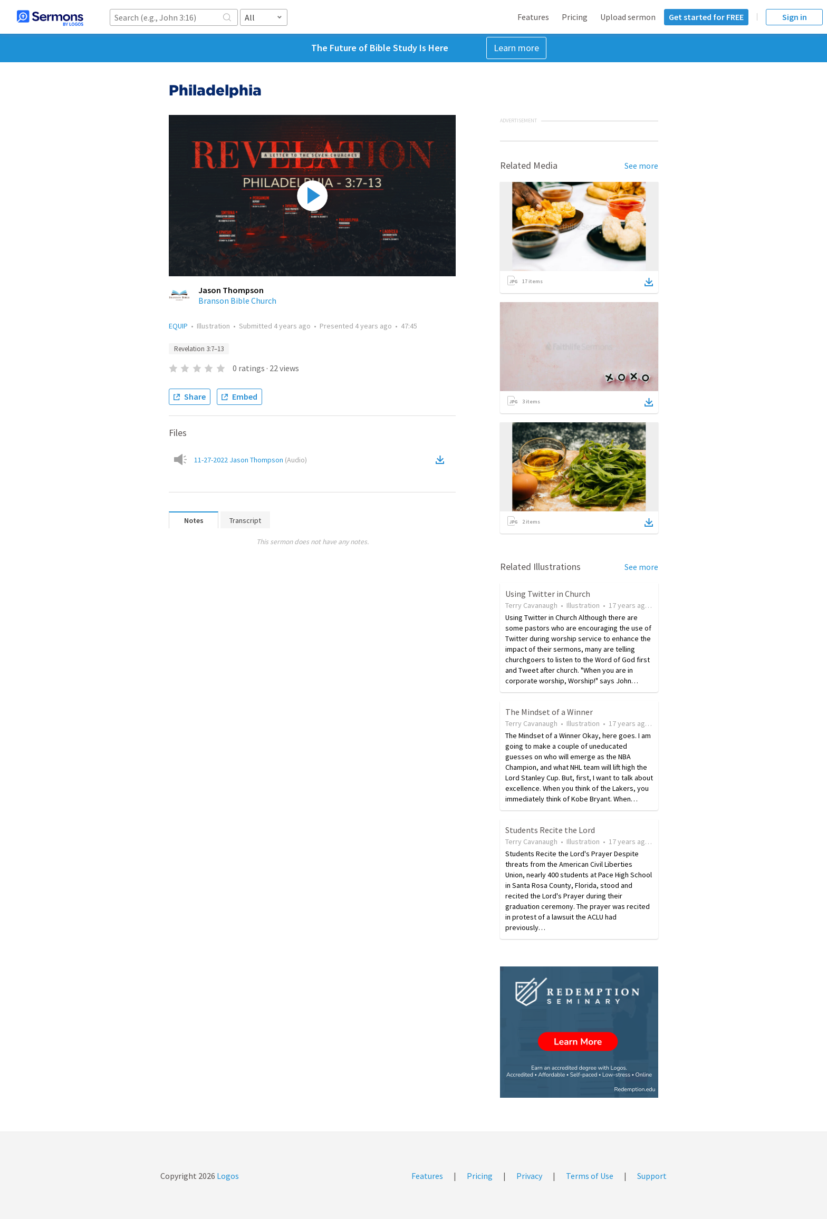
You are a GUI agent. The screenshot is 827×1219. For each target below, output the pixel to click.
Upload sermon (628, 17)
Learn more (516, 48)
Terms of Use (589, 1175)
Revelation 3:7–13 (199, 348)
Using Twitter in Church (547, 593)
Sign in (794, 17)
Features (533, 17)
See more (641, 165)
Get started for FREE (706, 17)
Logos (227, 1175)
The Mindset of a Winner (549, 712)
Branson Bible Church (237, 300)
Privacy (529, 1175)
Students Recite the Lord (550, 830)
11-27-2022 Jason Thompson (250, 460)
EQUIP (178, 326)
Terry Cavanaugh (531, 605)
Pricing (575, 17)
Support (652, 1175)
